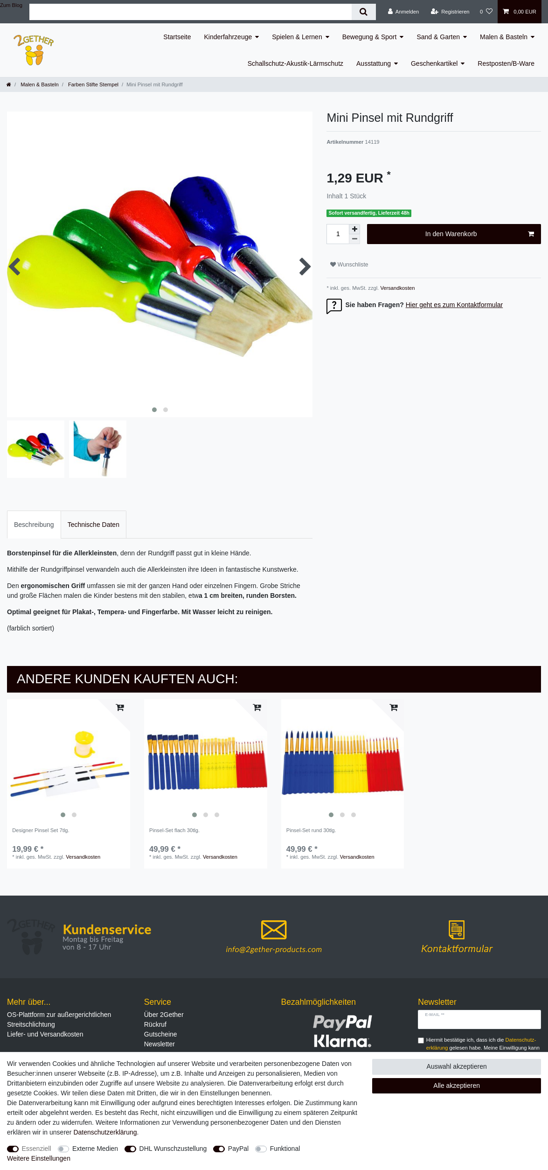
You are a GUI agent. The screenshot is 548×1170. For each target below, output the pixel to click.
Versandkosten (397, 288)
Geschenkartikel (434, 63)
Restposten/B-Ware (506, 63)
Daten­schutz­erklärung (105, 1132)
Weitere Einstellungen (38, 1158)
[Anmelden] (403, 11)
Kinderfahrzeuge (228, 37)
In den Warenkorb (479, 234)
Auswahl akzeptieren (457, 1066)
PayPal (238, 1148)
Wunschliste (349, 264)
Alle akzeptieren (456, 1085)
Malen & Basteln (503, 37)
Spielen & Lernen (297, 37)
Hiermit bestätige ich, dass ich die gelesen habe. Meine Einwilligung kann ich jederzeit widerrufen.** (483, 1047)
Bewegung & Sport (369, 37)
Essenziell (36, 1148)
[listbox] (68, 760)
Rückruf (155, 1024)
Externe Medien (95, 1148)
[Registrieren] (449, 11)
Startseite (177, 37)
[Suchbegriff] (190, 12)
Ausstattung (373, 63)
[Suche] (363, 12)
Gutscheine (160, 1034)
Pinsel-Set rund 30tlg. (311, 830)
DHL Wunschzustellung (173, 1148)
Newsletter (159, 1044)
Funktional (285, 1148)
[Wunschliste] (486, 11)
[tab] (34, 524)
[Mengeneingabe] (337, 234)
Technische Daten (93, 524)
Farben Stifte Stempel (92, 84)
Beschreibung (34, 524)
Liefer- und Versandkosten (45, 1034)
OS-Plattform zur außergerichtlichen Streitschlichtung (59, 1019)
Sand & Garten (438, 37)
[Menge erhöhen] (354, 229)
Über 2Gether (164, 1014)
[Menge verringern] (354, 239)
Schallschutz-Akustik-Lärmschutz (295, 63)
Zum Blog (11, 5)
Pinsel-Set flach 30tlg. (174, 830)
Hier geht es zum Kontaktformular (454, 304)
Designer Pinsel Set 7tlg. (40, 830)
